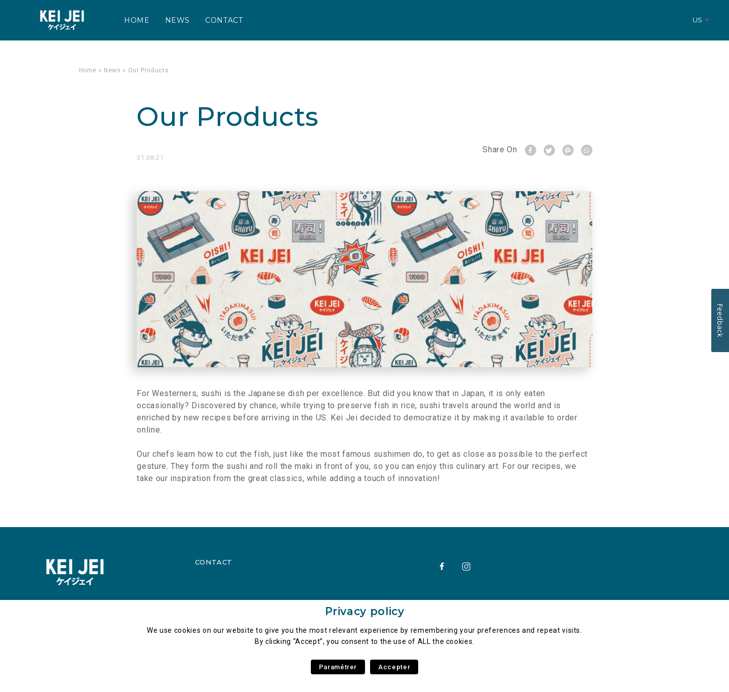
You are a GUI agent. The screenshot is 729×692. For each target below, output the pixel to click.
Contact (223, 20)
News (177, 20)
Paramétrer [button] (338, 667)
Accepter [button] (394, 667)
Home (137, 20)
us (698, 20)
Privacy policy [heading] (364, 611)
